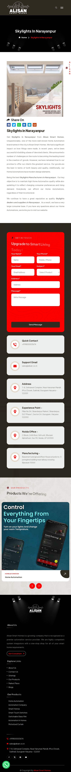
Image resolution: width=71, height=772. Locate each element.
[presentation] (28, 312)
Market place (13, 683)
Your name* (16, 254)
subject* (41, 266)
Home (23, 37)
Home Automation (13, 577)
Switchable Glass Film (17, 716)
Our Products (14, 679)
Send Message (35, 324)
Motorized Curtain (15, 724)
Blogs (10, 687)
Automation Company (17, 705)
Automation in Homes (17, 720)
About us (12, 668)
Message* (15, 291)
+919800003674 (29, 344)
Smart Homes (14, 709)
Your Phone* (42, 254)
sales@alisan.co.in (29, 366)
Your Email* (16, 266)
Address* (15, 278)
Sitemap (12, 675)
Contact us (13, 671)
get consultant (16, 653)
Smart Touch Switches (17, 712)
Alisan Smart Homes (42, 770)
